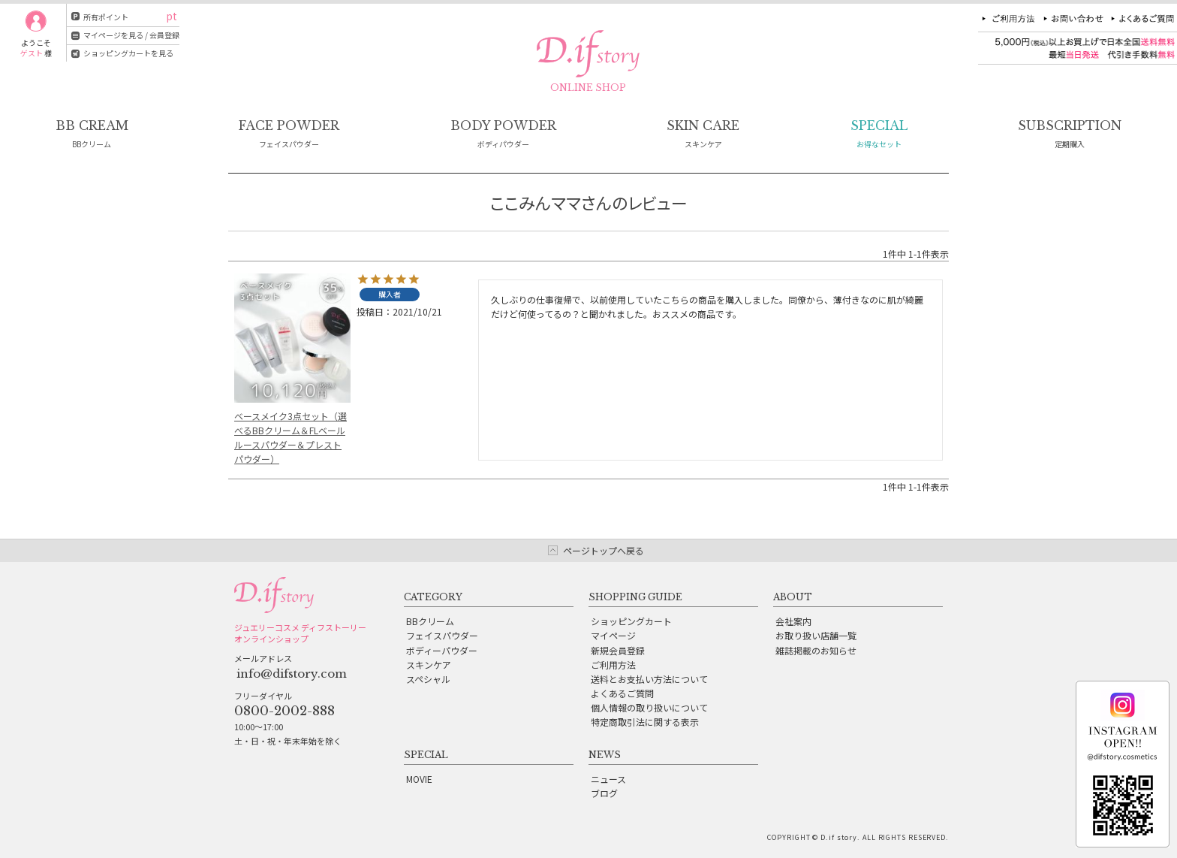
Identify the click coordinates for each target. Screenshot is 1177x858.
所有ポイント (105, 17)
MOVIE (419, 778)
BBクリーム (430, 621)
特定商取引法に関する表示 (645, 721)
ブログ (604, 793)
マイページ (613, 635)
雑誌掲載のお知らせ (815, 650)
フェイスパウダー (442, 635)
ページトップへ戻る (603, 550)
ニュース (608, 778)
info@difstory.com (291, 673)
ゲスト (31, 53)
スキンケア (428, 664)
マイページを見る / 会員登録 (131, 35)
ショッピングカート (631, 621)
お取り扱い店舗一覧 (815, 635)
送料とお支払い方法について (649, 678)
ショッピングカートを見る (128, 53)
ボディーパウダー (441, 650)
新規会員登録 (618, 650)
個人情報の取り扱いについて (649, 707)
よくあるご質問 (622, 693)
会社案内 (793, 621)
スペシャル (428, 678)
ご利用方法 (613, 664)
